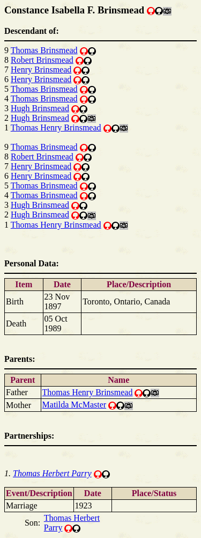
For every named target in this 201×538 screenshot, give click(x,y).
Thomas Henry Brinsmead (56, 127)
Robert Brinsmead (42, 59)
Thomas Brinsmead (44, 50)
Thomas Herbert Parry (52, 473)
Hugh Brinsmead (40, 108)
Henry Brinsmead (41, 69)
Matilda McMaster (74, 404)
